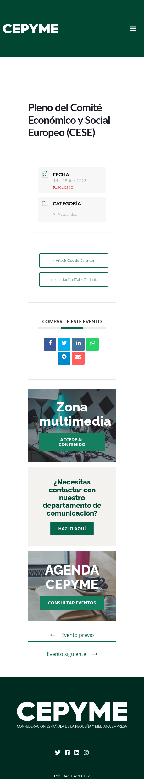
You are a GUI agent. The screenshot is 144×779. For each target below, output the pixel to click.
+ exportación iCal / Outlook (73, 279)
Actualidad (65, 214)
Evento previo (72, 635)
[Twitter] (58, 752)
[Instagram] (86, 752)
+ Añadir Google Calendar (73, 260)
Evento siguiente (72, 653)
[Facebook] (67, 752)
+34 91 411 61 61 (76, 776)
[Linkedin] (77, 752)
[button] (133, 29)
